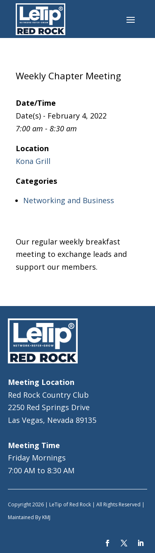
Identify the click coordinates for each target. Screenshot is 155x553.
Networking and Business (68, 200)
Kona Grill (33, 161)
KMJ (46, 517)
